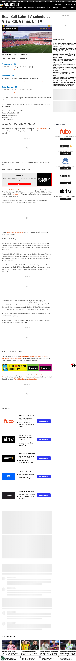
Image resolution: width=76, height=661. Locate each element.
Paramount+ (16, 194)
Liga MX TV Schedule (49, 1)
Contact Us (67, 617)
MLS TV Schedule (39, 1)
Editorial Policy (51, 617)
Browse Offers (43, 421)
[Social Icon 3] (42, 611)
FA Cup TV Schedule (29, 1)
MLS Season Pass (42, 129)
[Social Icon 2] (38, 611)
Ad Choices (59, 617)
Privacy (32, 617)
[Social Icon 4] (45, 611)
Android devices (32, 379)
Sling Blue (42, 81)
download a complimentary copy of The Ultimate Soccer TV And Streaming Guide (26, 357)
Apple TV (14, 69)
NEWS (5, 8)
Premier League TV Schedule (16, 1)
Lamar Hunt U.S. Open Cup (13, 190)
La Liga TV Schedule (60, 1)
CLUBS (49, 8)
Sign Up (65, 139)
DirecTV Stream (36, 81)
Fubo (29, 81)
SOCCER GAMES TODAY (15, 8)
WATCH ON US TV (29, 8)
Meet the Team (25, 617)
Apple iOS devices (19, 379)
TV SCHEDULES (40, 8)
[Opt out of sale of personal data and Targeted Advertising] (3, 658)
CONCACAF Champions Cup (15, 232)
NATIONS (56, 8)
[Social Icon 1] (34, 611)
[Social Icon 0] (30, 611)
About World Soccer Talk (12, 617)
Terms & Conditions (41, 617)
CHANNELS (65, 8)
